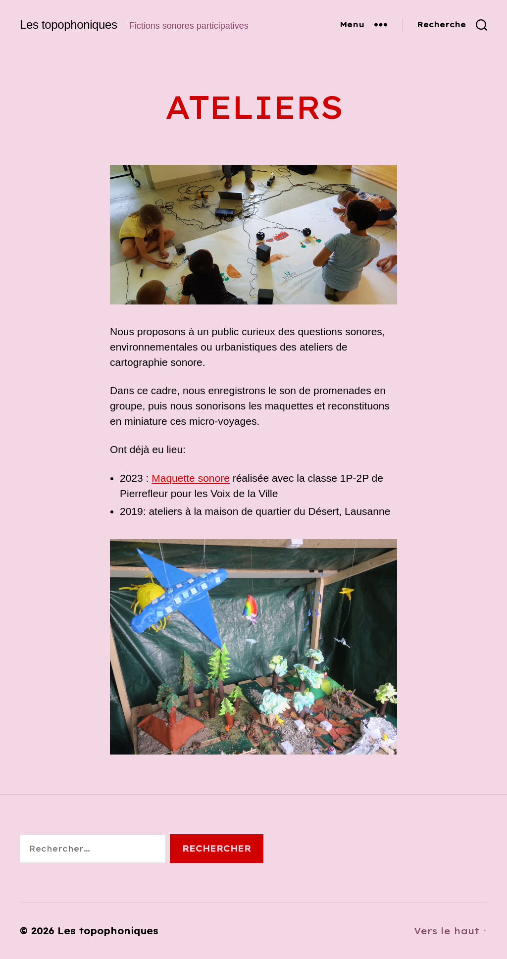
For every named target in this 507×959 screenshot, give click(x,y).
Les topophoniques (68, 25)
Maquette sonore (191, 478)
